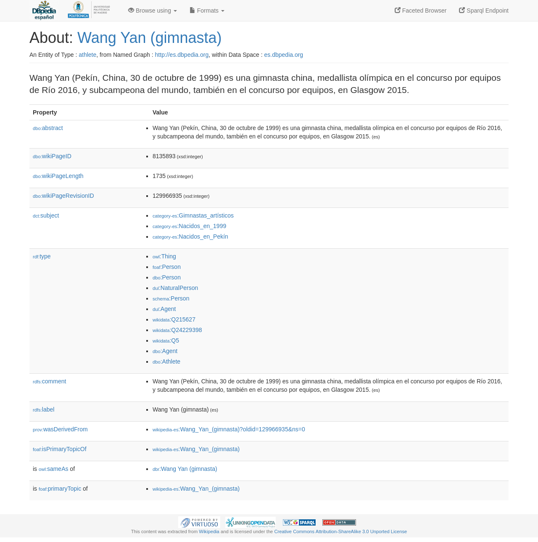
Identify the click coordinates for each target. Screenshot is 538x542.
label (43, 409)
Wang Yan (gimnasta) (149, 37)
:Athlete (166, 361)
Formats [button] (207, 10)
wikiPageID (52, 156)
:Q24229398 (177, 330)
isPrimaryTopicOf (60, 449)
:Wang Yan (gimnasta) (185, 468)
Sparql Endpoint (484, 10)
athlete (87, 54)
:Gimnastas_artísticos (193, 215)
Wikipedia (209, 531)
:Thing (164, 256)
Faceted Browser (421, 10)
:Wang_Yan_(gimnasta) (196, 449)
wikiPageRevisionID (63, 195)
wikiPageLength (58, 176)
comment (49, 381)
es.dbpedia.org (283, 54)
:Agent (164, 309)
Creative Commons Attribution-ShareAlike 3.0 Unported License (340, 531)
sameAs (53, 468)
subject (46, 215)
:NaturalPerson (175, 287)
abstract (48, 128)
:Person (167, 266)
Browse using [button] (152, 10)
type (42, 256)
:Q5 (166, 340)
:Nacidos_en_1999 (189, 226)
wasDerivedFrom (60, 429)
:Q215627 (174, 319)
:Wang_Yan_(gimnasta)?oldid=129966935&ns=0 (229, 429)
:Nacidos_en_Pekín (190, 236)
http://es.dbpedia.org (182, 54)
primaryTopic (60, 488)
